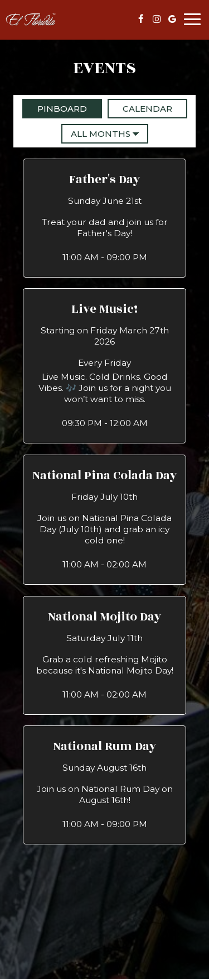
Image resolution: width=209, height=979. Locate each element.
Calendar (140, 108)
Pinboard (54, 108)
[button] (105, 218)
